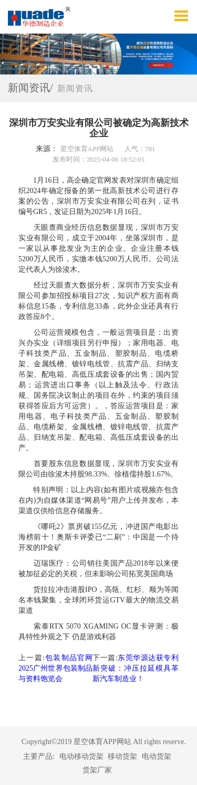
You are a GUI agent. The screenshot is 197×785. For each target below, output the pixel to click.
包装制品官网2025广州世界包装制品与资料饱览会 (55, 668)
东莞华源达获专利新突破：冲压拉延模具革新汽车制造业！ (135, 668)
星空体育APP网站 (87, 149)
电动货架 (156, 756)
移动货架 (122, 756)
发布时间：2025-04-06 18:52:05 (98, 159)
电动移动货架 (81, 756)
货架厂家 (97, 770)
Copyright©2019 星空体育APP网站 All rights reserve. (104, 742)
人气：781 (140, 149)
